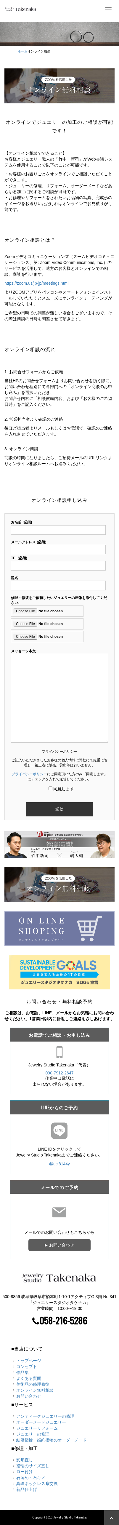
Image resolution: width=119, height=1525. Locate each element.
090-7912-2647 (60, 1073)
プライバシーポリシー (29, 774)
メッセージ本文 (59, 696)
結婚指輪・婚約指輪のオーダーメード (51, 1440)
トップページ (28, 1360)
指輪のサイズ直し (32, 1465)
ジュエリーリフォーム (37, 1428)
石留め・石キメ (30, 1477)
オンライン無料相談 (35, 1390)
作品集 (22, 1372)
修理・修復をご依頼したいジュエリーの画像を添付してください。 (59, 619)
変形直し (24, 1459)
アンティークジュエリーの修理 (45, 1416)
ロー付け (24, 1471)
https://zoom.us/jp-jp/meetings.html (36, 283)
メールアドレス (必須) (58, 546)
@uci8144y (59, 1164)
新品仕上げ (26, 1489)
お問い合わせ (59, 1245)
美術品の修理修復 (32, 1384)
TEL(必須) (58, 562)
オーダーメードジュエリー (41, 1422)
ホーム (23, 51)
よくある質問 (28, 1378)
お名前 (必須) (58, 526)
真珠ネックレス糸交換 (37, 1483)
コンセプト (26, 1366)
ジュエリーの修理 (32, 1434)
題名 (58, 581)
